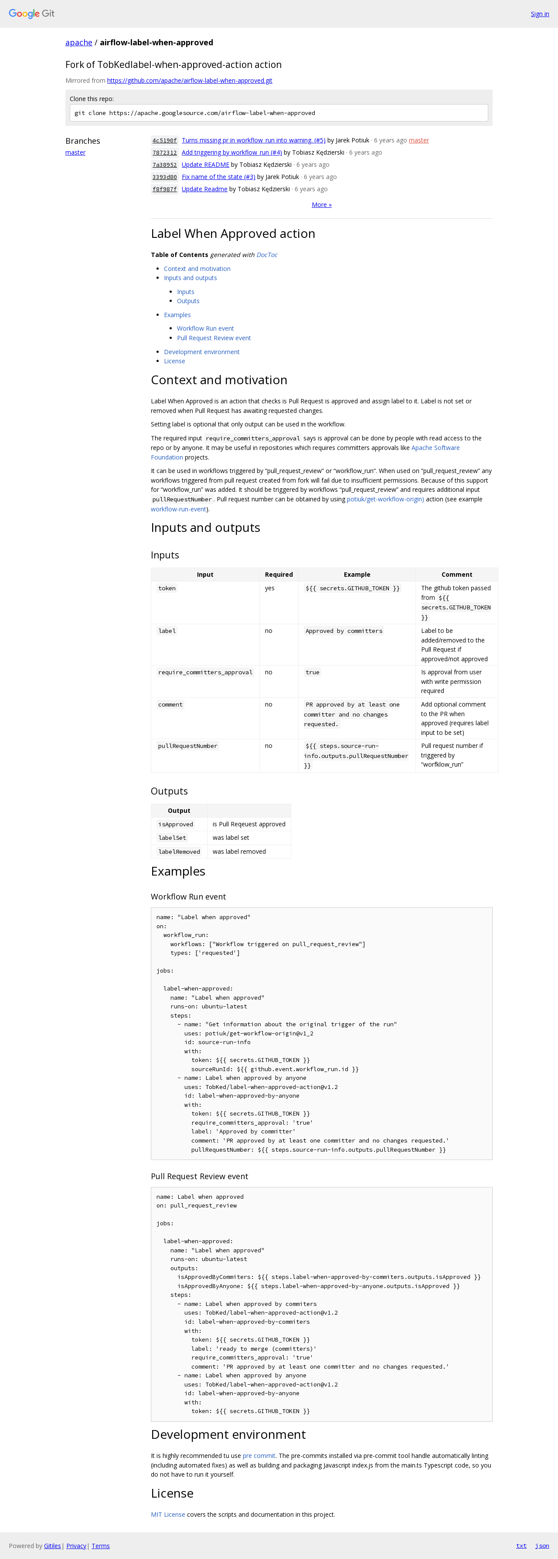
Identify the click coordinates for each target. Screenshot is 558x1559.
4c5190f (165, 140)
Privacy (76, 1546)
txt (521, 1545)
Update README (205, 164)
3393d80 (165, 177)
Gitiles (52, 1546)
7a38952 (165, 165)
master (75, 152)
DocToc (266, 254)
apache (78, 42)
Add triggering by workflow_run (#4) (232, 152)
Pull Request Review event (214, 338)
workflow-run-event (178, 509)
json (542, 1545)
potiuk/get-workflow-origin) (385, 499)
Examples (177, 315)
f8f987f (165, 189)
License (174, 361)
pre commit (259, 1455)
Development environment (202, 352)
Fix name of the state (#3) (218, 176)
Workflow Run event (205, 328)
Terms (101, 1546)
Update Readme (205, 189)
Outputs (188, 301)
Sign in (540, 14)
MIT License (168, 1514)
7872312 (165, 152)
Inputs (185, 291)
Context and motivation (197, 268)
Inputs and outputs (190, 278)
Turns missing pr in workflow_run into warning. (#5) (254, 140)
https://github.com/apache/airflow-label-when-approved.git (189, 80)
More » (322, 204)
